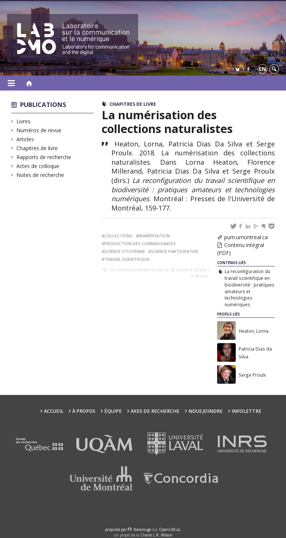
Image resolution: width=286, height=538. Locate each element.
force (142, 529)
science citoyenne (124, 251)
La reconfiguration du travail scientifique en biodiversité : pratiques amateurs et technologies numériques (249, 287)
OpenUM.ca (169, 529)
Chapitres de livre (37, 148)
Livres (24, 121)
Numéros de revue (39, 130)
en (262, 68)
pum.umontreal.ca (246, 237)
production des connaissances (140, 243)
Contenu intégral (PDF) (240, 248)
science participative (174, 251)
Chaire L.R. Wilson (156, 535)
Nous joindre (205, 411)
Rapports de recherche (44, 157)
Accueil (53, 411)
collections (118, 235)
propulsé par (116, 529)
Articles (25, 139)
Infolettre (246, 411)
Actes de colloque (38, 166)
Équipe (113, 411)
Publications (43, 104)
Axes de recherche (155, 411)
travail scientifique (127, 259)
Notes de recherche (40, 174)
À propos (83, 411)
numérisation (154, 235)
